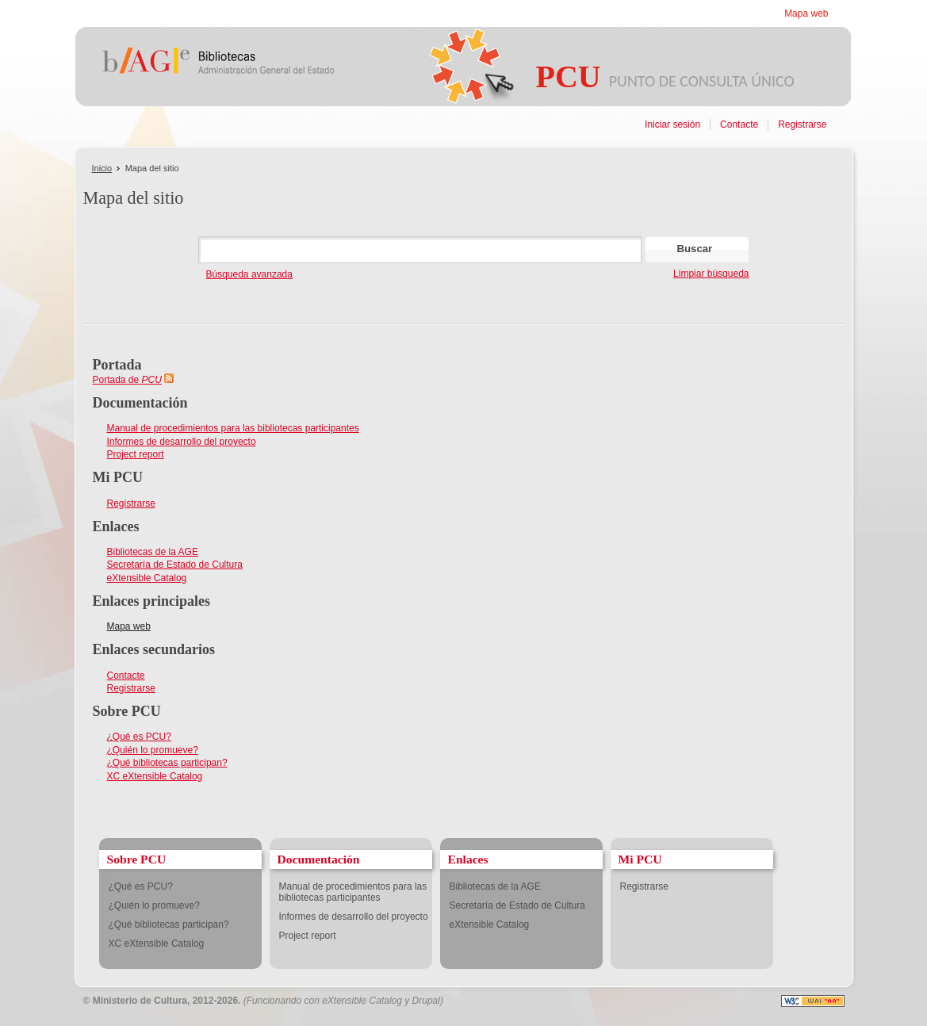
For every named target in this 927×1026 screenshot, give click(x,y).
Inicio (102, 168)
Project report (135, 454)
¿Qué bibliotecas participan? (167, 762)
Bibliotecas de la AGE (152, 551)
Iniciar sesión (672, 124)
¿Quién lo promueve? (152, 750)
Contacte (739, 124)
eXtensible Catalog (147, 578)
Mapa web (806, 13)
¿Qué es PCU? (139, 736)
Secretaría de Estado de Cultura (175, 564)
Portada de (127, 379)
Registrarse (802, 124)
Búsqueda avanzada (249, 274)
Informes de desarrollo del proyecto (181, 441)
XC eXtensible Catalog (155, 776)
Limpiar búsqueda (711, 273)
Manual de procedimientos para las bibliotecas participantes (233, 428)
